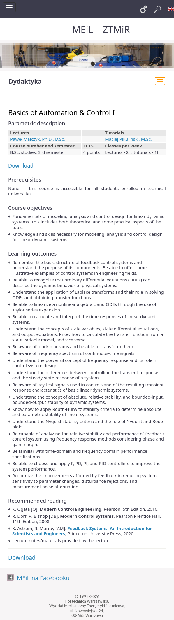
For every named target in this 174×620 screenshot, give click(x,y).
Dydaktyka (25, 81)
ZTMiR (116, 29)
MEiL (82, 29)
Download (21, 165)
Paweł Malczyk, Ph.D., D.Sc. (37, 139)
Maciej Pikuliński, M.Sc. (128, 139)
